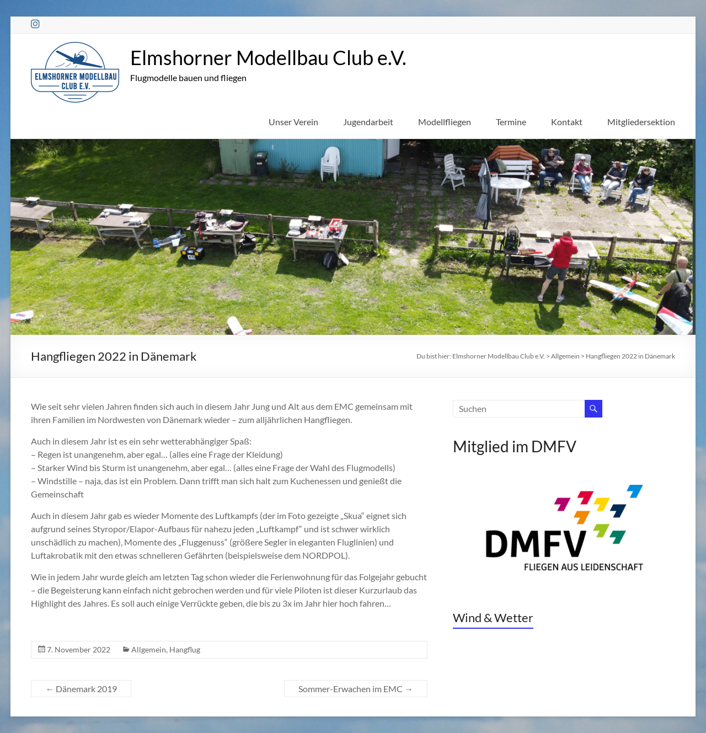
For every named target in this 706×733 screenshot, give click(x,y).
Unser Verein (293, 121)
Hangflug (184, 649)
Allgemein (148, 649)
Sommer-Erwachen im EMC (355, 688)
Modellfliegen (444, 121)
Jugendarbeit (368, 121)
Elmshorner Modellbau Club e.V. (268, 57)
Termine (511, 121)
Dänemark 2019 (81, 688)
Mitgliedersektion (641, 121)
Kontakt (566, 121)
